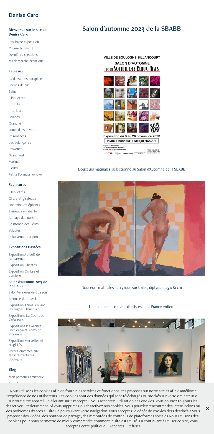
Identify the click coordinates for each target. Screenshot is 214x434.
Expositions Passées (25, 246)
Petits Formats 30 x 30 (25, 174)
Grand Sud (16, 155)
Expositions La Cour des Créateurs (26, 317)
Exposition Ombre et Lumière (24, 273)
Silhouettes (17, 97)
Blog (12, 369)
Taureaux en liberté (23, 211)
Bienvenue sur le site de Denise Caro (27, 32)
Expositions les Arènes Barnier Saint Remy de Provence (25, 330)
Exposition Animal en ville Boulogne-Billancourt (27, 307)
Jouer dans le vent (22, 129)
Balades (14, 117)
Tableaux (16, 71)
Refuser (133, 426)
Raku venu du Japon (23, 236)
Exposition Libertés (23, 265)
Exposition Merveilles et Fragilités (26, 342)
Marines (14, 161)
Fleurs (13, 168)
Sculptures (17, 184)
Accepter (117, 426)
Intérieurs (16, 110)
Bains (12, 91)
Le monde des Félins (24, 224)
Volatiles (15, 230)
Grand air (15, 123)
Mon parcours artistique (26, 377)
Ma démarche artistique (26, 61)
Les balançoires (20, 142)
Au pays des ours (21, 217)
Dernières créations (23, 54)
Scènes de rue (19, 85)
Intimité (14, 104)
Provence (15, 148)
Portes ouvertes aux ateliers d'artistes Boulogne (23, 355)
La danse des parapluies (26, 78)
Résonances (17, 136)
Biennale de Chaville (23, 298)
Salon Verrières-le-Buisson (28, 292)
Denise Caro (23, 15)
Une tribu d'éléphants (24, 204)
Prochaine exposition (24, 41)
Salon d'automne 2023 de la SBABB (28, 283)
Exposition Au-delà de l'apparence (24, 256)
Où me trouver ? (21, 48)
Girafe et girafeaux (22, 198)
